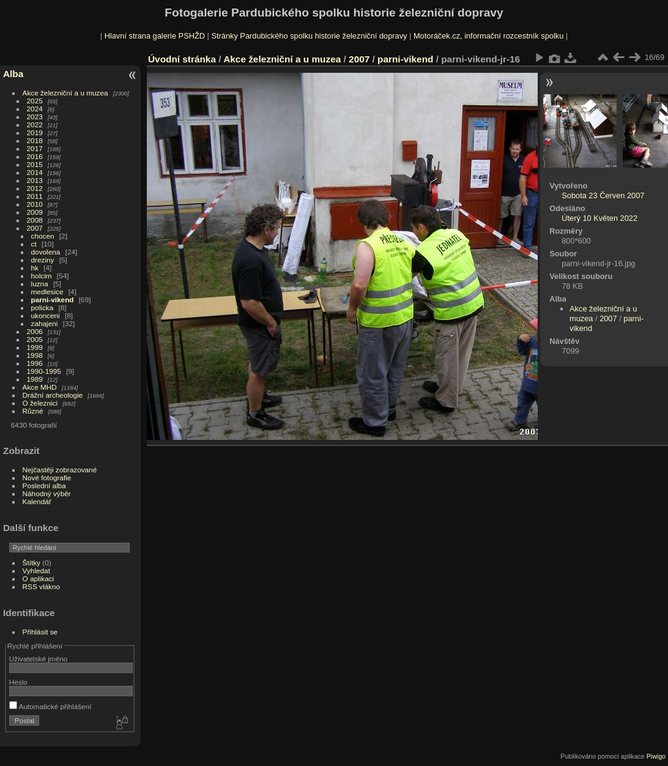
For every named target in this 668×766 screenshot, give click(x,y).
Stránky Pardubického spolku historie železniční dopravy (309, 35)
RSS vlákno (41, 586)
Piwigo (656, 756)
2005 (35, 339)
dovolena (46, 252)
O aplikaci (38, 578)
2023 (35, 117)
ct (34, 244)
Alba (13, 74)
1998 (35, 355)
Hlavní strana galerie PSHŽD (155, 35)
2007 (35, 228)
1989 (35, 379)
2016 (35, 156)
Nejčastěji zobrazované (60, 470)
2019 (35, 132)
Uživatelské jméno (38, 659)
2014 (35, 172)
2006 (35, 331)
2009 (35, 212)
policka (42, 307)
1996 (35, 363)
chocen (42, 236)
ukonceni (45, 315)
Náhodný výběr (47, 493)
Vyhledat (36, 570)
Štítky (31, 563)
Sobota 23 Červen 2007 (603, 195)
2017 (35, 148)
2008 (35, 220)
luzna (39, 284)
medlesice (47, 292)
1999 (35, 347)
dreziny (42, 260)
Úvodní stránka (182, 59)
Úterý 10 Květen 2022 (599, 218)
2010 (35, 204)
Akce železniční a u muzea (65, 93)
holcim (41, 276)
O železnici (40, 403)
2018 (35, 140)
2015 (35, 164)
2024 (35, 109)
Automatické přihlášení (50, 706)
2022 (35, 124)
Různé (33, 411)
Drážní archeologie (53, 395)
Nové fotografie (47, 478)
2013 (35, 180)
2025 (35, 101)
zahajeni (44, 323)
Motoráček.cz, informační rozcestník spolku (488, 35)
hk (35, 268)
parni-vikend (52, 299)
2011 (35, 196)
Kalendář (37, 501)
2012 (35, 188)
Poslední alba (44, 485)
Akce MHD (40, 387)
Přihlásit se (40, 632)
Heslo (18, 682)
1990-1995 (44, 371)
